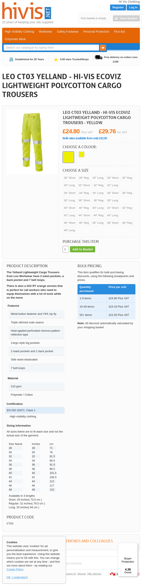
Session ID (70, 573)
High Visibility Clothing (19, 31)
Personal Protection (96, 31)
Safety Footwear (68, 31)
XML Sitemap (94, 573)
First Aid (119, 31)
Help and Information (71, 563)
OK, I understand (17, 577)
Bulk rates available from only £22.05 (85, 138)
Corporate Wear (15, 39)
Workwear (45, 31)
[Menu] (135, 545)
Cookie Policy (15, 569)
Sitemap (81, 573)
